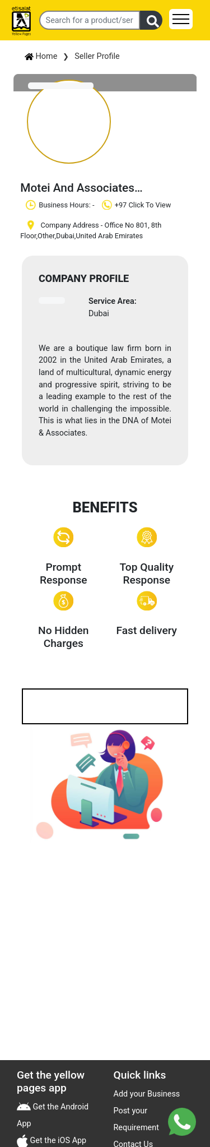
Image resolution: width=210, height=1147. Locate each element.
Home (41, 56)
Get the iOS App (57, 1140)
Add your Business (147, 1094)
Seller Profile (96, 56)
